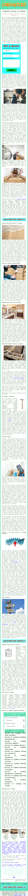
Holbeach (24, 848)
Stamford (10, 851)
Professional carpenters (8, 122)
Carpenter (4, 859)
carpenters (4, 40)
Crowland (4, 847)
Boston (19, 852)
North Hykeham (22, 851)
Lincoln (16, 842)
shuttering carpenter (19, 377)
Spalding (9, 847)
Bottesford (8, 843)
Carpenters (4, 81)
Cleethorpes (23, 841)
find (6, 694)
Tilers (10, 864)
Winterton (15, 851)
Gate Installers (11, 865)
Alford (13, 847)
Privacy (25, 883)
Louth (20, 843)
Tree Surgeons (17, 864)
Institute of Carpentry (8, 162)
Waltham (17, 846)
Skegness (24, 846)
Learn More (18, 895)
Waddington (6, 853)
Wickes (14, 621)
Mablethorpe (16, 848)
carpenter (18, 261)
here (14, 708)
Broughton (23, 847)
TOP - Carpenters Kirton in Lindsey (10, 862)
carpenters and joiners (19, 411)
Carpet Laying (19, 865)
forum (3, 616)
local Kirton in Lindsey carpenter (10, 295)
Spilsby (3, 848)
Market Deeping (13, 852)
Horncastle (4, 842)
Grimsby (11, 846)
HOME (14, 877)
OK (24, 895)
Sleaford (18, 847)
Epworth (9, 848)
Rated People (14, 561)
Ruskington (4, 846)
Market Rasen (5, 852)
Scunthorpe (11, 842)
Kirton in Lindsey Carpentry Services (13, 710)
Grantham (24, 852)
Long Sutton (15, 843)
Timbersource (5, 624)
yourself (13, 27)
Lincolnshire (9, 690)
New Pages (8, 883)
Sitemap (3, 883)
